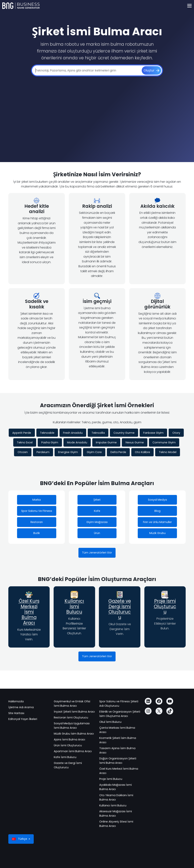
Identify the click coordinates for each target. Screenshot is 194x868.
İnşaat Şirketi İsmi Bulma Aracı (74, 712)
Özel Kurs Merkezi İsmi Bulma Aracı (29, 612)
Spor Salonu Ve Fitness (36, 511)
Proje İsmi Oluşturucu (165, 606)
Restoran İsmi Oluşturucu (71, 717)
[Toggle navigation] (189, 5)
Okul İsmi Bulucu (110, 722)
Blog (157, 511)
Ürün (97, 533)
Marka (36, 500)
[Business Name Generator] (21, 6)
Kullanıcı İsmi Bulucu (74, 606)
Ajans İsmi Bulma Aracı (69, 739)
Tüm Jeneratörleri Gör (97, 552)
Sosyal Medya (157, 500)
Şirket (97, 500)
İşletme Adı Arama (21, 707)
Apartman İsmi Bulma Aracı (73, 751)
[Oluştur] (151, 70)
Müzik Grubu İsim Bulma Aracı (74, 733)
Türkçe (20, 839)
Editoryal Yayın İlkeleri (22, 719)
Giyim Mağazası (97, 522)
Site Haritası (16, 713)
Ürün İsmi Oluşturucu (68, 745)
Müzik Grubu (157, 533)
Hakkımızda (16, 701)
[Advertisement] (97, 114)
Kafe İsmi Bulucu (65, 757)
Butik (36, 533)
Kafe (97, 511)
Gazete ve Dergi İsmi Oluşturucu (119, 609)
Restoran (37, 522)
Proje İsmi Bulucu (110, 779)
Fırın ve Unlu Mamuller (157, 522)
